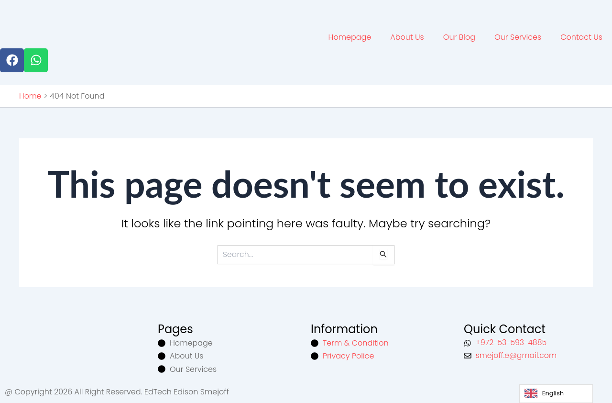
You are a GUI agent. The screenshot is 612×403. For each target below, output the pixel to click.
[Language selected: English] (556, 393)
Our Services (517, 36)
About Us (407, 36)
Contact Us (581, 36)
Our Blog (459, 36)
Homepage (350, 36)
